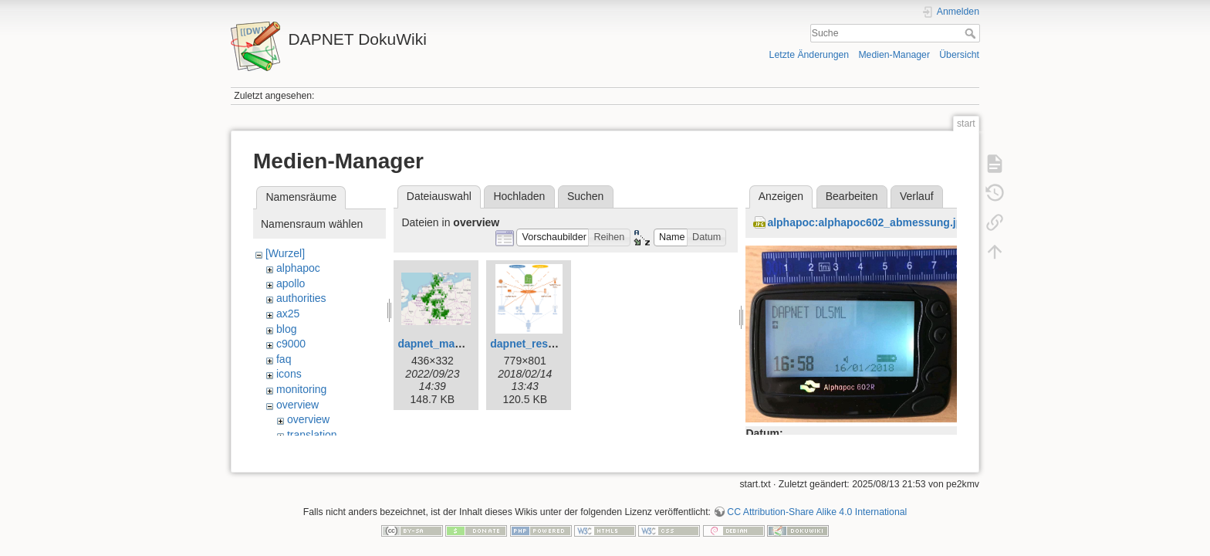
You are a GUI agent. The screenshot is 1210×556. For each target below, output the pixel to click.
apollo (290, 283)
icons (289, 374)
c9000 (291, 343)
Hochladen (519, 196)
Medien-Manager (894, 54)
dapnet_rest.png (532, 343)
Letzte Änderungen (809, 54)
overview (297, 404)
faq (283, 359)
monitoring (301, 389)
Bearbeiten (852, 196)
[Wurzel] (285, 253)
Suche (972, 33)
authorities (301, 298)
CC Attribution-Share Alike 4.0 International (817, 494)
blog (286, 329)
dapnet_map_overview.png (466, 343)
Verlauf (917, 196)
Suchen (585, 196)
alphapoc (298, 268)
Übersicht (959, 54)
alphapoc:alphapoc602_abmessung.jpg (867, 222)
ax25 (287, 313)
